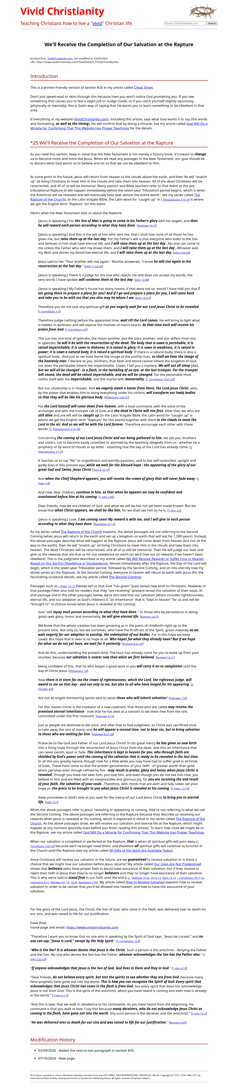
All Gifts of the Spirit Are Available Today (140, 850)
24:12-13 (156, 878)
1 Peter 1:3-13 (66, 586)
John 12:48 (142, 280)
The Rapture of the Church (81, 531)
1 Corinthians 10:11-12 (190, 878)
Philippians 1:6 (78, 671)
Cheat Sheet (143, 87)
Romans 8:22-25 (132, 644)
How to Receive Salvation (145, 882)
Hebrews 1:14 (178, 698)
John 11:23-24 (93, 266)
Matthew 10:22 (140, 878)
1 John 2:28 (106, 497)
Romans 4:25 (177, 1022)
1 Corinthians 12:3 (128, 941)
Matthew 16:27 (146, 225)
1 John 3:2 (174, 510)
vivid (97, 23)
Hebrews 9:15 (105, 716)
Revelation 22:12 (104, 524)
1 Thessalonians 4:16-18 (175, 199)
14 (67, 882)
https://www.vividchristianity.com (92, 927)
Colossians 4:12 (39, 882)
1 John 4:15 (179, 968)
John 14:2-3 (143, 298)
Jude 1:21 (51, 802)
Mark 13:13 (169, 878)
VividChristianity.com (60, 58)
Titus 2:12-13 (101, 470)
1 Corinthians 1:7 (49, 311)
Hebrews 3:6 (57, 882)
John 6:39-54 (181, 252)
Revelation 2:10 (87, 882)
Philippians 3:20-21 (116, 397)
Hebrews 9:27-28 (103, 734)
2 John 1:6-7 (199, 1013)
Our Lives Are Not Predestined (177, 864)
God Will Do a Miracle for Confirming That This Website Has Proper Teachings (119, 125)
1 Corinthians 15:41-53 (160, 379)
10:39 (74, 882)
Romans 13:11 (165, 657)
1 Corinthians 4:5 (76, 329)
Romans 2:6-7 (149, 616)
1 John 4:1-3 (60, 995)
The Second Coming (124, 577)
